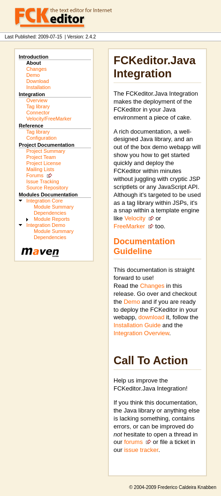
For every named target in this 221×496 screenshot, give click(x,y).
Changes (36, 69)
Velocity (134, 218)
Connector (38, 112)
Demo (33, 75)
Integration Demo (45, 225)
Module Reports (51, 219)
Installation (38, 87)
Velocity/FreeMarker (48, 118)
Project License (43, 163)
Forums (35, 175)
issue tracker (141, 449)
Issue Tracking (42, 181)
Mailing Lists (40, 169)
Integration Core (44, 200)
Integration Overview (141, 333)
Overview (36, 100)
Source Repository (47, 187)
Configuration (41, 138)
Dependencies (50, 213)
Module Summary (54, 207)
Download (37, 81)
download (151, 317)
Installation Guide (137, 325)
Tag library (38, 106)
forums (133, 441)
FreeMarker (129, 226)
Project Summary (45, 151)
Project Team (41, 157)
